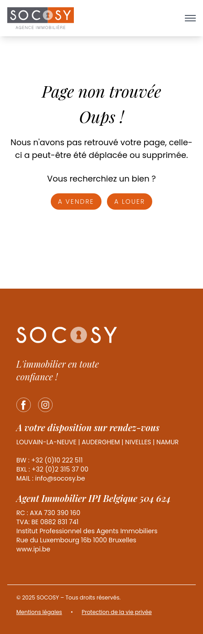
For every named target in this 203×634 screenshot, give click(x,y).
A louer (129, 201)
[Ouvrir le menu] (190, 18)
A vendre (76, 201)
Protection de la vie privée (117, 612)
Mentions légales (39, 612)
